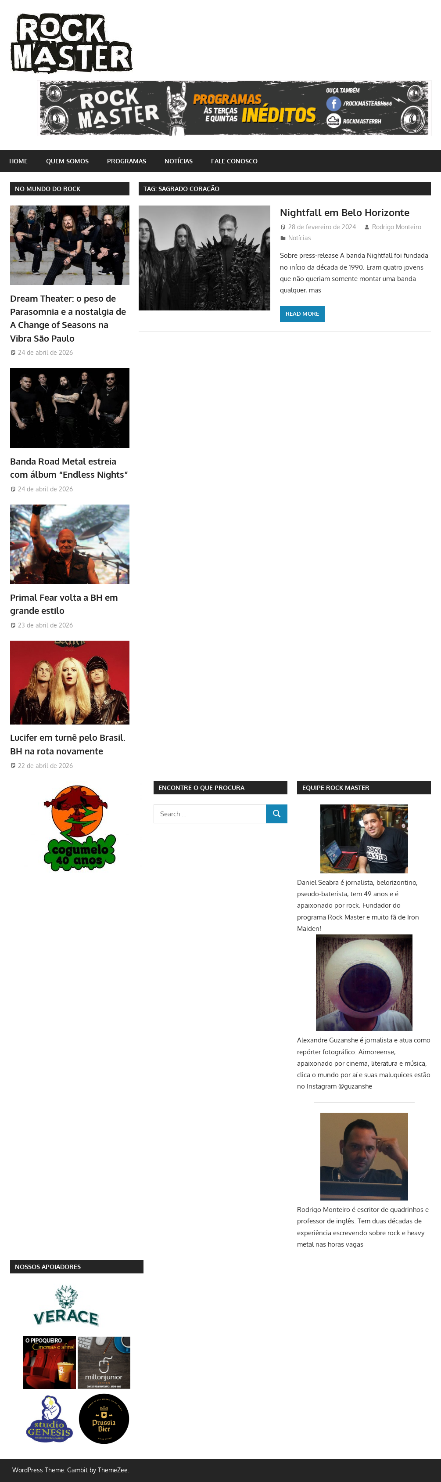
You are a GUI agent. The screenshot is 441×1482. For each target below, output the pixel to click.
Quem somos (67, 161)
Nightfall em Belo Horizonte (344, 212)
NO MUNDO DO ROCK (47, 188)
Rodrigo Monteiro (396, 227)
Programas (126, 161)
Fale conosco (234, 161)
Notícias (179, 161)
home (18, 161)
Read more (302, 313)
